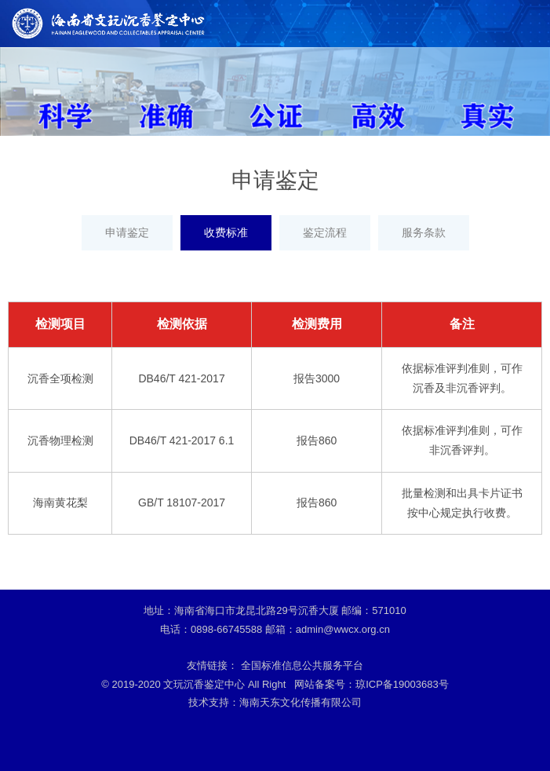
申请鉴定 (127, 232)
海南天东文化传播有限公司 (300, 702)
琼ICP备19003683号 (402, 684)
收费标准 (226, 232)
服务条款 (424, 232)
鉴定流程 (325, 232)
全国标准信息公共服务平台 (302, 665)
